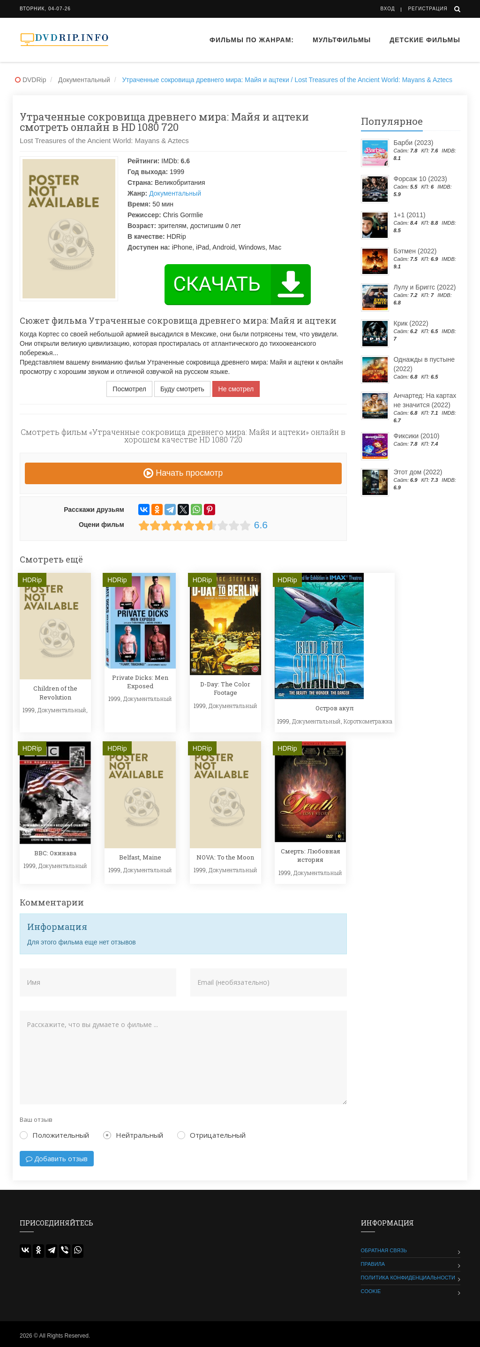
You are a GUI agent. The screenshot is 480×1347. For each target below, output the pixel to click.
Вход (388, 8)
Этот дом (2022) (418, 472)
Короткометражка (368, 721)
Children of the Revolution (55, 692)
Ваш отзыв (36, 1119)
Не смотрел (236, 389)
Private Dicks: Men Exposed (140, 681)
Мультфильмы (342, 40)
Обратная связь (384, 1250)
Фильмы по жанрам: (252, 40)
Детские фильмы (425, 40)
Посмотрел (129, 389)
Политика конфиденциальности (408, 1277)
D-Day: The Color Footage (225, 688)
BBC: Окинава (55, 853)
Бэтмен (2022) (415, 251)
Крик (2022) (411, 323)
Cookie (371, 1291)
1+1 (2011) (410, 215)
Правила (373, 1264)
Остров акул (334, 708)
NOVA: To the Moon (225, 857)
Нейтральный (133, 1135)
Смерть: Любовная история (310, 855)
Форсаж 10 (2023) (420, 179)
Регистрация (427, 8)
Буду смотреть (182, 389)
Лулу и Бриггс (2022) (425, 287)
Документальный (175, 193)
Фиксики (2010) (417, 436)
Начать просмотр (183, 473)
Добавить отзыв (57, 1158)
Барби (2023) (414, 142)
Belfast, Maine (140, 857)
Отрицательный (211, 1135)
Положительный (54, 1135)
